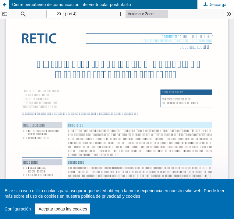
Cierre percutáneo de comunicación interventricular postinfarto (71, 4)
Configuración (18, 209)
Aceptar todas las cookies (62, 209)
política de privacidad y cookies (110, 196)
